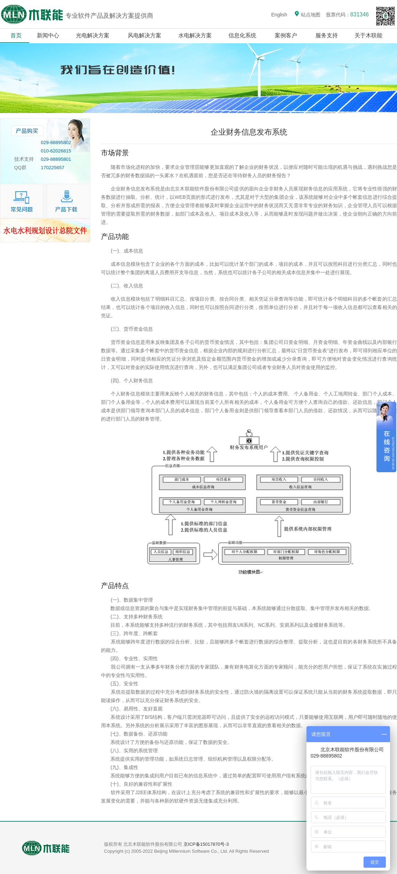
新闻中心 (48, 35)
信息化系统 (242, 35)
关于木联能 (369, 35)
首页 (16, 35)
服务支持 (327, 35)
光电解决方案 (93, 35)
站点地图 (307, 14)
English (279, 14)
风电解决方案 (144, 35)
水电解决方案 (195, 35)
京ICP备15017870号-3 (206, 844)
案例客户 (286, 35)
